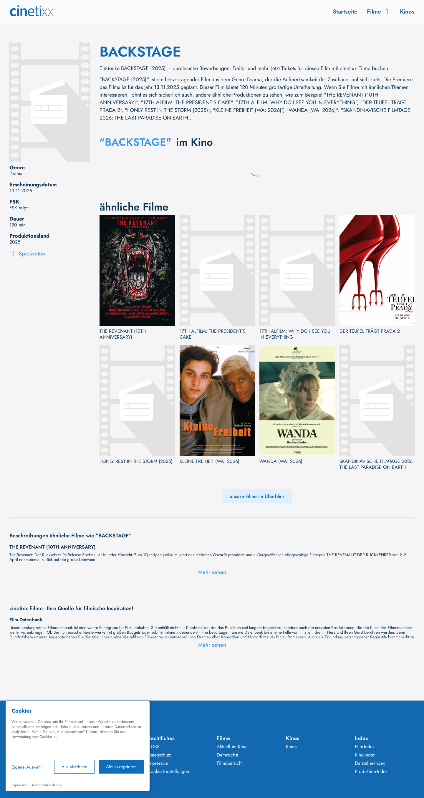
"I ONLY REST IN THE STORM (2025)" (167, 110)
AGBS (154, 747)
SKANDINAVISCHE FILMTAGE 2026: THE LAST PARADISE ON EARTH (376, 464)
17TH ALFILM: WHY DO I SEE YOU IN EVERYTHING (294, 334)
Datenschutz (159, 755)
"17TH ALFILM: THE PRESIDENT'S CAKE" (186, 102)
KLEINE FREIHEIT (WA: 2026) (209, 461)
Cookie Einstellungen (168, 771)
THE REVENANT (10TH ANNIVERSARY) (123, 334)
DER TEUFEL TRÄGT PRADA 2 (369, 331)
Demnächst (227, 755)
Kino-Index (365, 755)
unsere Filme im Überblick (257, 496)
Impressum (158, 763)
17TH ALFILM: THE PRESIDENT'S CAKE (213, 334)
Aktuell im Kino (232, 747)
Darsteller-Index (370, 763)
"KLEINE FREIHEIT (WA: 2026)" (248, 110)
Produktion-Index (371, 771)
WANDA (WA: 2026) (280, 461)
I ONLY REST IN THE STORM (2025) (136, 461)
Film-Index (365, 747)
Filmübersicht (230, 763)
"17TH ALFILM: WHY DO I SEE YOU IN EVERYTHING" (296, 102)
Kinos (407, 11)
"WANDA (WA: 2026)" (311, 110)
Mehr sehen (212, 572)
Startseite (345, 11)
